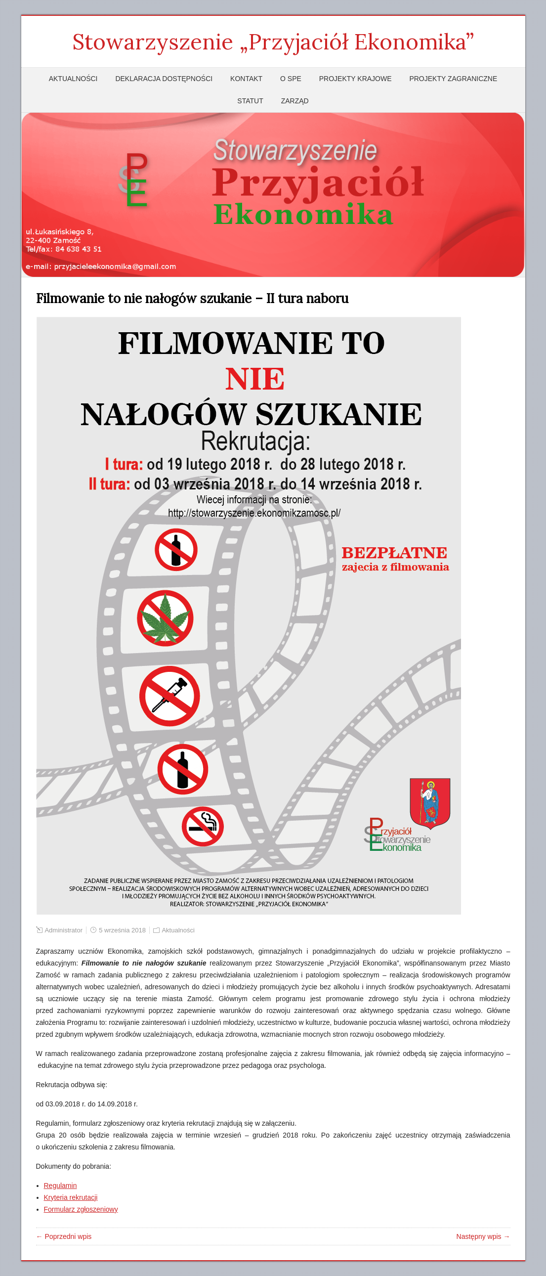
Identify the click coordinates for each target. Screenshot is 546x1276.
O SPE (290, 79)
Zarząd (295, 101)
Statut (250, 101)
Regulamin (60, 1185)
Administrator (63, 930)
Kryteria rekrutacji (71, 1197)
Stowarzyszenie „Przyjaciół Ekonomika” (273, 41)
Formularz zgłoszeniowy (81, 1209)
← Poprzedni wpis (64, 1236)
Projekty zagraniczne (453, 79)
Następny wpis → (483, 1236)
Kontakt (246, 79)
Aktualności (73, 79)
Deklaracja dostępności (163, 79)
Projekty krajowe (355, 79)
